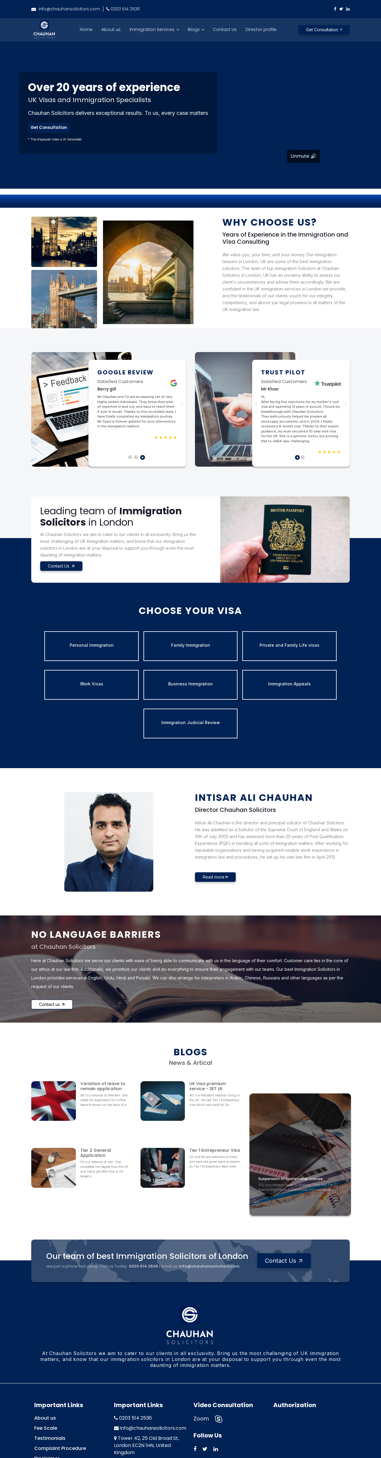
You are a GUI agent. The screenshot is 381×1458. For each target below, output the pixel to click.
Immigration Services (152, 29)
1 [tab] (131, 458)
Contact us (52, 965)
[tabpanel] (137, 404)
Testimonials (49, 1387)
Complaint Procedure (60, 1397)
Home (86, 29)
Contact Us (225, 29)
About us (111, 29)
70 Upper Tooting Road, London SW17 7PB (143, 1415)
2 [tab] (137, 458)
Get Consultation (324, 29)
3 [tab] (143, 458)
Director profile (261, 29)
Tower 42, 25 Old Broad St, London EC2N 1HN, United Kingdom (146, 1394)
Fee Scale (45, 1377)
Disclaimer (47, 1407)
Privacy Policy (50, 1417)
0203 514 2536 (123, 9)
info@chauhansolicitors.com (65, 9)
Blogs (194, 29)
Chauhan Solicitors (186, 1446)
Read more (215, 838)
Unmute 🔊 (303, 156)
